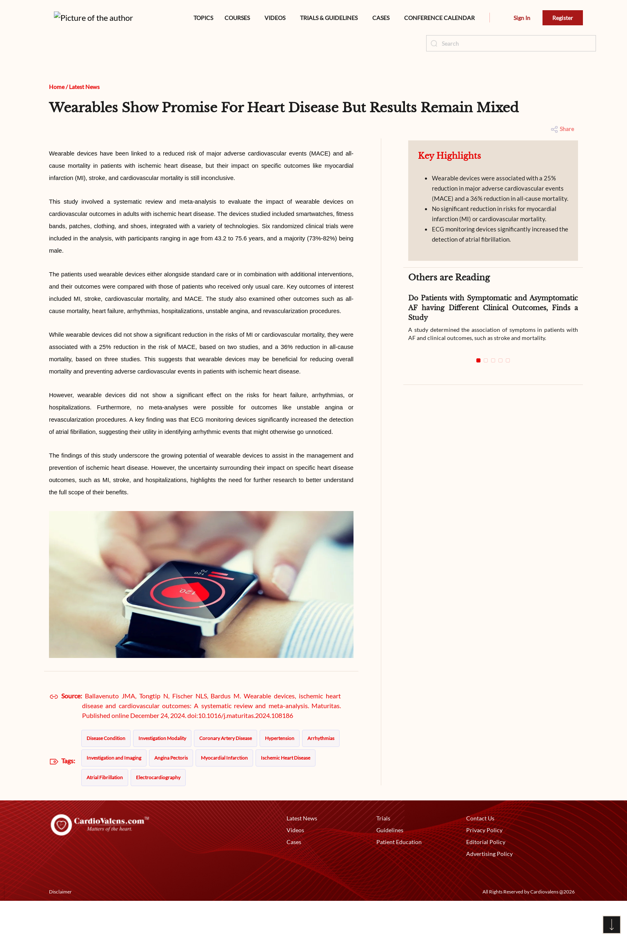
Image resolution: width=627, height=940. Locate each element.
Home (56, 125)
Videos (295, 869)
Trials (383, 857)
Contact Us (480, 857)
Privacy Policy (484, 869)
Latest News (84, 125)
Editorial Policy (485, 881)
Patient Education (399, 881)
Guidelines (389, 869)
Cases (294, 881)
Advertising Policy (489, 892)
